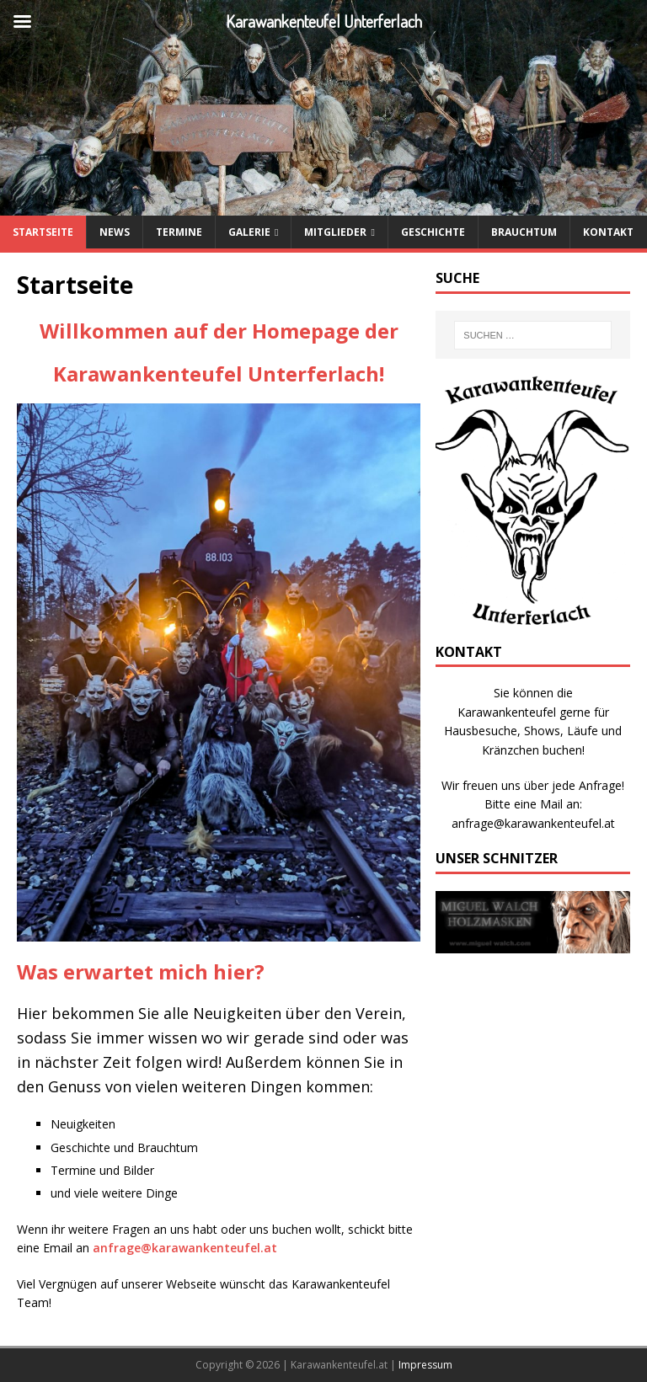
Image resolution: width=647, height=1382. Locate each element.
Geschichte (433, 232)
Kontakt (608, 232)
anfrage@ (122, 1248)
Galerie (249, 232)
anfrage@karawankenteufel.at (533, 823)
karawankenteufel (206, 1248)
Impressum (425, 1365)
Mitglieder (335, 232)
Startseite (43, 232)
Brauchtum (524, 232)
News (114, 232)
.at (268, 1248)
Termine (179, 232)
